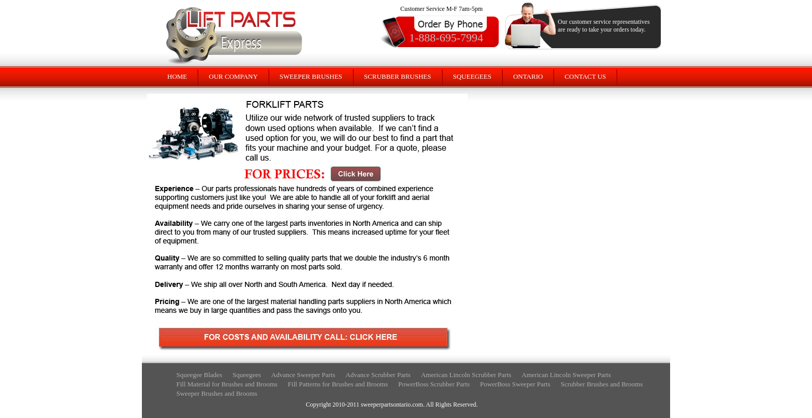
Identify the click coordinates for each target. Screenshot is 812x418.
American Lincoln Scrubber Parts (466, 375)
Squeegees (247, 375)
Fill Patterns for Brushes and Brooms (338, 384)
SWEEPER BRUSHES (311, 76)
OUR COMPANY (233, 76)
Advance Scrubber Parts (378, 375)
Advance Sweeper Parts (303, 375)
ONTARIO (528, 76)
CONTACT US (585, 76)
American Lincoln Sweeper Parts (566, 375)
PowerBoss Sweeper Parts (515, 384)
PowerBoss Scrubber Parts (434, 384)
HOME (177, 76)
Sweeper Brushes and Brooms (217, 393)
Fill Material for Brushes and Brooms (227, 384)
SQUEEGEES (472, 76)
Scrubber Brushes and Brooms (602, 384)
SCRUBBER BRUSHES (397, 76)
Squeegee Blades (199, 375)
